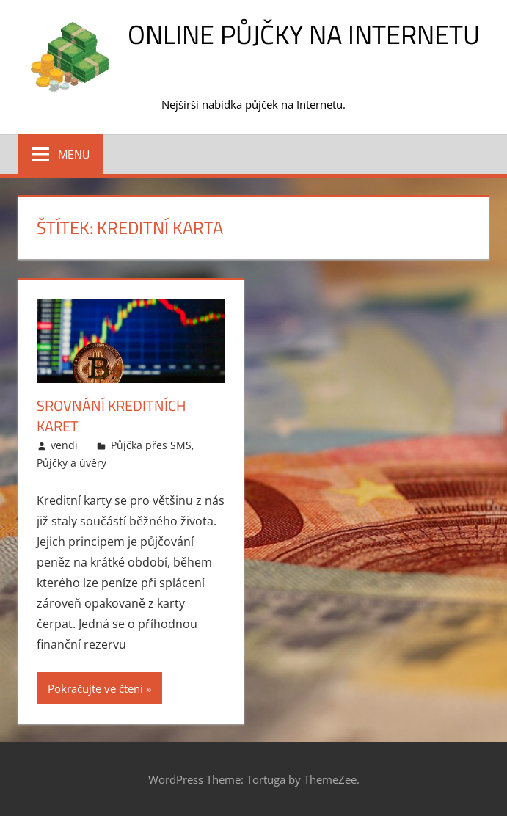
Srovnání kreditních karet (111, 415)
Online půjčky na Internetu (304, 34)
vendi (64, 445)
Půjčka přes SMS (151, 445)
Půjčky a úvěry (71, 463)
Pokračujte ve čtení (95, 688)
